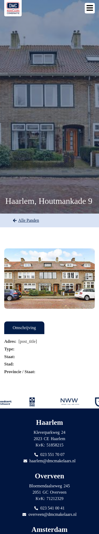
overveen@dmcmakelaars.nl (53, 514)
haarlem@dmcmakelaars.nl (52, 461)
